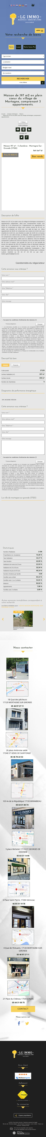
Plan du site (5, 1124)
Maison (21, 114)
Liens (32, 1124)
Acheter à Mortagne (12, 114)
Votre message (6, 301)
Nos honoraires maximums (24, 1124)
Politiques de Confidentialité (28, 350)
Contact (23, 1009)
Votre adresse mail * (8, 282)
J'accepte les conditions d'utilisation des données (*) (20, 320)
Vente (11, 47)
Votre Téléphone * (7, 288)
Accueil (3, 114)
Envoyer (40, 324)
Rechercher (23, 79)
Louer (18, 47)
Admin (35, 1124)
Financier (15, 365)
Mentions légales (13, 1124)
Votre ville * (5, 295)
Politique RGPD (25, 1125)
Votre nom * (5, 275)
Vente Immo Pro (29, 47)
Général (5, 365)
